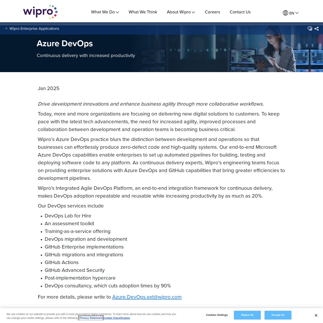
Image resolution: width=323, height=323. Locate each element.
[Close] (316, 315)
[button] (309, 30)
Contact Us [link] (240, 12)
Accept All (277, 315)
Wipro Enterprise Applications (34, 30)
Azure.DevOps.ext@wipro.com (147, 296)
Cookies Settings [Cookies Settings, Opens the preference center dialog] (217, 315)
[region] (161, 315)
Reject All (247, 315)
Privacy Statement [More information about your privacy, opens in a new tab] (90, 318)
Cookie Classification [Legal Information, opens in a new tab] (116, 318)
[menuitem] (291, 13)
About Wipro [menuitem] (181, 12)
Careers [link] (212, 12)
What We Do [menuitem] (105, 12)
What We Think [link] (143, 12)
